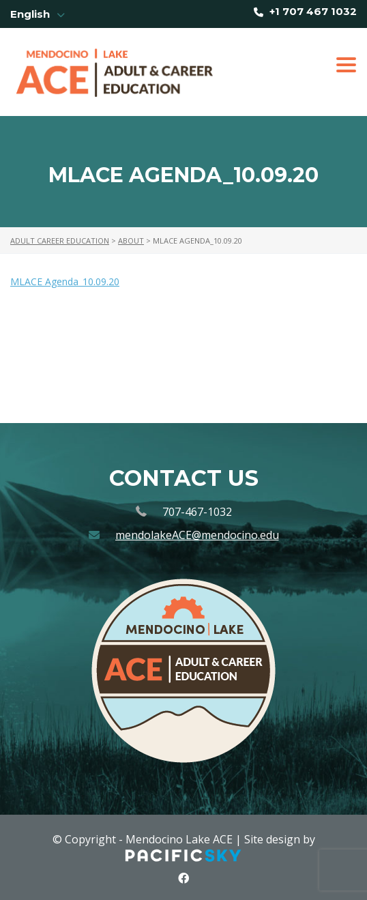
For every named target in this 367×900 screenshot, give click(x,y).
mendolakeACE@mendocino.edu (197, 534)
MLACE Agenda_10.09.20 (64, 281)
